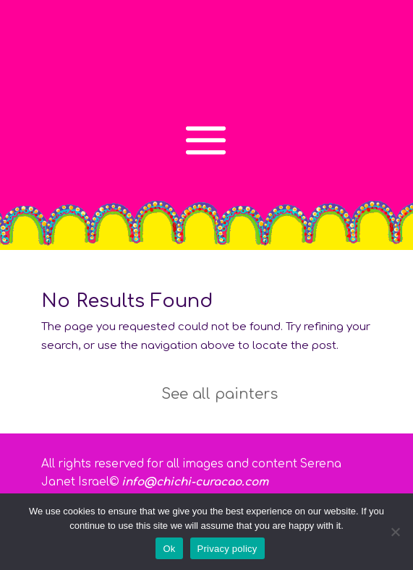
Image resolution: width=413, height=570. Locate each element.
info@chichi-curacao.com (195, 482)
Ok (169, 548)
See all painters (219, 394)
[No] (395, 531)
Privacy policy (227, 548)
